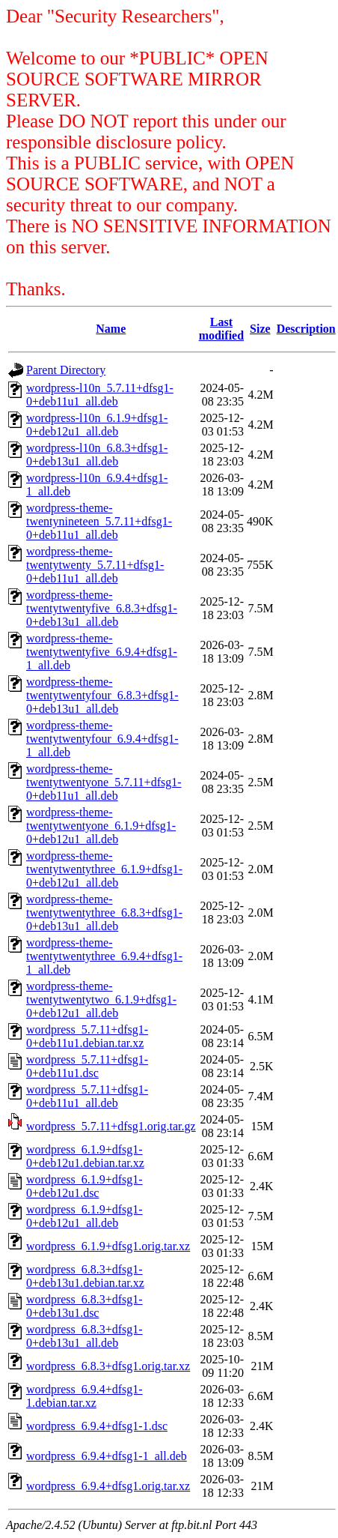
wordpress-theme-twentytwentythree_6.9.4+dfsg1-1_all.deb (104, 956)
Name (111, 328)
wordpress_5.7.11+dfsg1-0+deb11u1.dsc (87, 1066)
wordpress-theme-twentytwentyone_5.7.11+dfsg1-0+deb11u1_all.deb (104, 782)
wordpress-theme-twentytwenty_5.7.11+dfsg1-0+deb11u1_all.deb (95, 565)
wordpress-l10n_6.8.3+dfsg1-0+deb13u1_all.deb (97, 454)
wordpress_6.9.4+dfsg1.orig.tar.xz (108, 1486)
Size (260, 328)
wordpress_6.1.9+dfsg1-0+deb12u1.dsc (84, 1186)
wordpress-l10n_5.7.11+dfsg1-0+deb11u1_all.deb (99, 395)
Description (306, 328)
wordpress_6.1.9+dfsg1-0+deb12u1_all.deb (84, 1216)
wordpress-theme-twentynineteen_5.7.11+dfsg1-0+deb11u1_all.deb (99, 521)
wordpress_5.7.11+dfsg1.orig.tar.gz (111, 1126)
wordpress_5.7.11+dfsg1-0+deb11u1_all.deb (87, 1096)
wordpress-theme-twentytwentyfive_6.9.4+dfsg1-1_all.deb (101, 652)
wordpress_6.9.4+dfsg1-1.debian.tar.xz (84, 1396)
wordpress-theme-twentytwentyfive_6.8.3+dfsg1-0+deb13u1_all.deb (101, 608)
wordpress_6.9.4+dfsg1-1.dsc (97, 1426)
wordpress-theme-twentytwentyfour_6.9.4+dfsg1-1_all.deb (102, 739)
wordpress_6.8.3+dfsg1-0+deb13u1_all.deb (84, 1336)
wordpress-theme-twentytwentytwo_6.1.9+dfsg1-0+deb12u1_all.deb (101, 999)
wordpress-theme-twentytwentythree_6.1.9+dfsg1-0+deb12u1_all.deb (104, 869)
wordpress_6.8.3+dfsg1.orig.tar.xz (108, 1366)
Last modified (221, 329)
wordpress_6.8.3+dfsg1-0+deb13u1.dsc (84, 1306)
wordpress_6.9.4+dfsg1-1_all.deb (106, 1456)
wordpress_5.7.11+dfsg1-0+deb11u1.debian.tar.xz (87, 1036)
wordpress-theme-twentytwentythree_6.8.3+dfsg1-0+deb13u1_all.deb (104, 912)
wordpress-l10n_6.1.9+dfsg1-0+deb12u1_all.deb (97, 424)
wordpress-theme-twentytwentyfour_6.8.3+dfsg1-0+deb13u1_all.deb (102, 695)
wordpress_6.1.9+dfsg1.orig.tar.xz (108, 1246)
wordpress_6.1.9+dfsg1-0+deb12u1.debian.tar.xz (85, 1156)
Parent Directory (65, 370)
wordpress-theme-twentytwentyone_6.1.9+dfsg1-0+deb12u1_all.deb (101, 825)
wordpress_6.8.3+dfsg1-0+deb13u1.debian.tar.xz (85, 1276)
